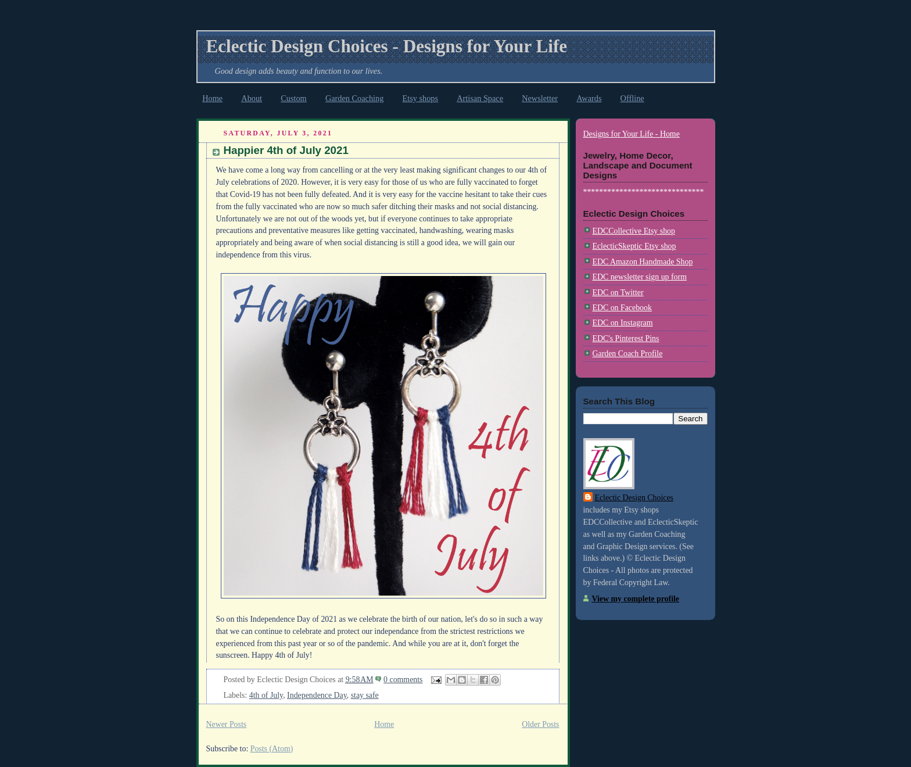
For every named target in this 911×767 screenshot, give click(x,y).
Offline (632, 98)
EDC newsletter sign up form (640, 277)
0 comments (402, 679)
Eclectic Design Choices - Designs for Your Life (387, 46)
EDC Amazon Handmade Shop (643, 261)
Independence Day (317, 695)
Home (212, 98)
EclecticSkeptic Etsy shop (634, 246)
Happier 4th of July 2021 (286, 150)
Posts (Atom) (271, 748)
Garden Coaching (354, 98)
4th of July (266, 695)
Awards (588, 98)
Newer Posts (226, 724)
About (251, 98)
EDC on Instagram (623, 322)
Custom (294, 98)
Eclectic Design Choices (634, 497)
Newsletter (540, 98)
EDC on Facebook (622, 307)
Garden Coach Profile (628, 353)
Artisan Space (480, 98)
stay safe (365, 695)
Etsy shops (421, 98)
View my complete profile (635, 598)
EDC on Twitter (618, 292)
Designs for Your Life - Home (631, 134)
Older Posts (540, 724)
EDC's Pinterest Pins (626, 338)
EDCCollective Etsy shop (634, 231)
